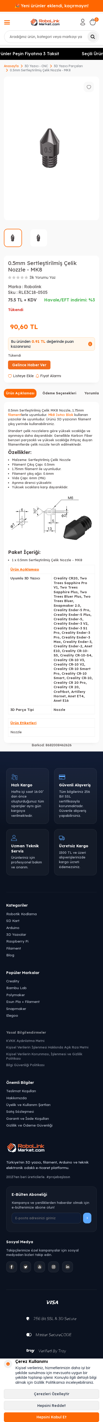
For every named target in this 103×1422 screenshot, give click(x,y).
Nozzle (16, 732)
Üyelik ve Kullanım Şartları (28, 1104)
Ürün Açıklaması (20, 393)
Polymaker (15, 995)
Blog (10, 955)
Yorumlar (92, 393)
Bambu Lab (16, 987)
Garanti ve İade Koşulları (27, 1118)
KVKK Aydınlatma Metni (25, 1041)
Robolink (32, 286)
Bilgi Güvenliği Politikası (25, 1065)
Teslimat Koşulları (21, 1091)
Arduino (12, 927)
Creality (12, 981)
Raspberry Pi (17, 941)
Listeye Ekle (21, 376)
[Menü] (7, 23)
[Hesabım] (82, 22)
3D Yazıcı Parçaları (68, 66)
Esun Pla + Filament (23, 1001)
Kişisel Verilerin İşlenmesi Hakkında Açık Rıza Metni (47, 1047)
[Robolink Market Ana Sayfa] (51, 1148)
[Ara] (92, 36)
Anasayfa (11, 66)
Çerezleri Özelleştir (51, 1394)
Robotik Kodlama (21, 914)
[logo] (45, 22)
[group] (51, 148)
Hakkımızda (16, 1098)
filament (14, 415)
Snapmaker (16, 1008)
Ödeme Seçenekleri (59, 393)
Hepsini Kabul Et (51, 1417)
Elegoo (12, 1015)
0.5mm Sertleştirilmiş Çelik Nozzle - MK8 (40, 70)
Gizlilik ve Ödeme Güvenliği (29, 1125)
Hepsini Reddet (51, 1405)
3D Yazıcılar (16, 934)
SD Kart (12, 920)
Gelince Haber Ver (29, 365)
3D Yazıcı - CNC (36, 66)
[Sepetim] (93, 22)
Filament (13, 948)
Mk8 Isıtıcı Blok (60, 415)
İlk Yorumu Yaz (43, 277)
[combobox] (51, 36)
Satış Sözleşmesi (20, 1111)
